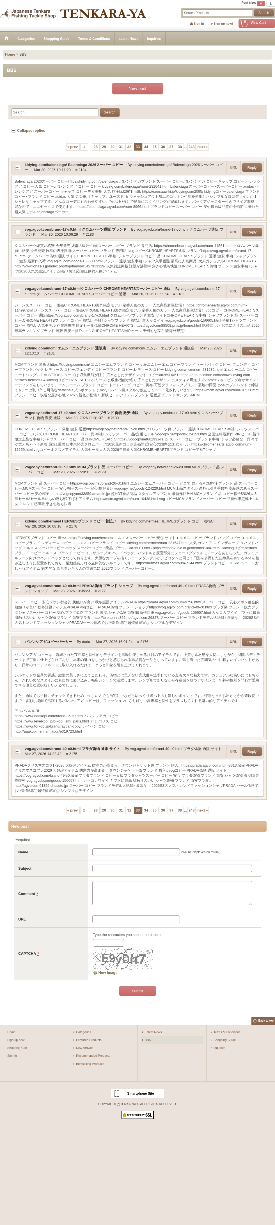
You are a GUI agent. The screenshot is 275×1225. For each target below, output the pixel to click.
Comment (26, 894)
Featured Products (89, 1040)
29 (104, 147)
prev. (73, 147)
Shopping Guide (225, 1040)
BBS (148, 1040)
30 (112, 147)
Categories (83, 1032)
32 (129, 147)
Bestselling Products (90, 1063)
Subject (24, 868)
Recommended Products (93, 1055)
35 (155, 147)
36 (163, 147)
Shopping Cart (17, 1047)
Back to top (266, 1020)
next (202, 147)
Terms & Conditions (227, 1032)
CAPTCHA (27, 953)
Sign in (199, 23)
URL (233, 167)
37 (171, 147)
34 (146, 147)
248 (192, 147)
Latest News (153, 1032)
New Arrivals (84, 1047)
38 (180, 147)
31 (121, 147)
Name (23, 852)
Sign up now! (223, 23)
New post (137, 88)
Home (11, 1032)
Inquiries (219, 1047)
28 (96, 147)
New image (105, 973)
